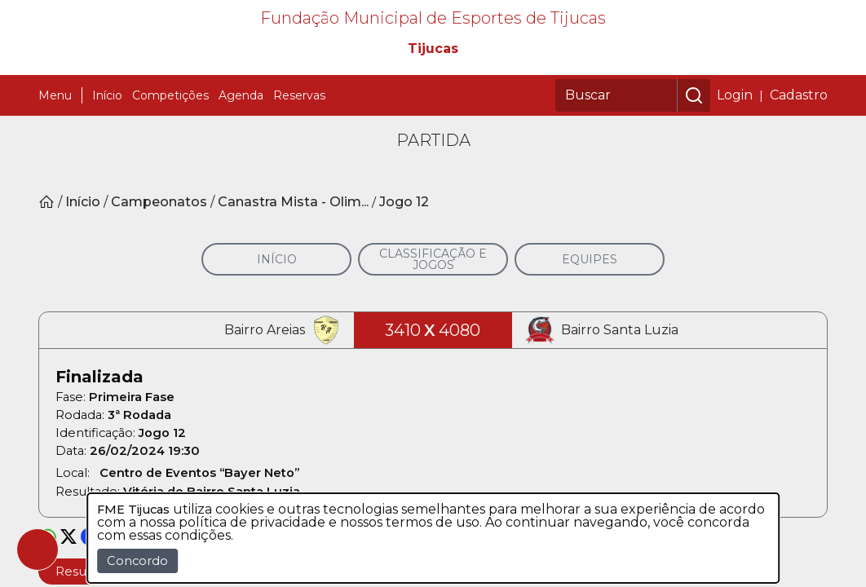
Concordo (137, 561)
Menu (55, 159)
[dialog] (433, 538)
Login (735, 159)
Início (107, 159)
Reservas (299, 159)
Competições (170, 159)
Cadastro (799, 159)
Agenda (241, 159)
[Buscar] (616, 159)
